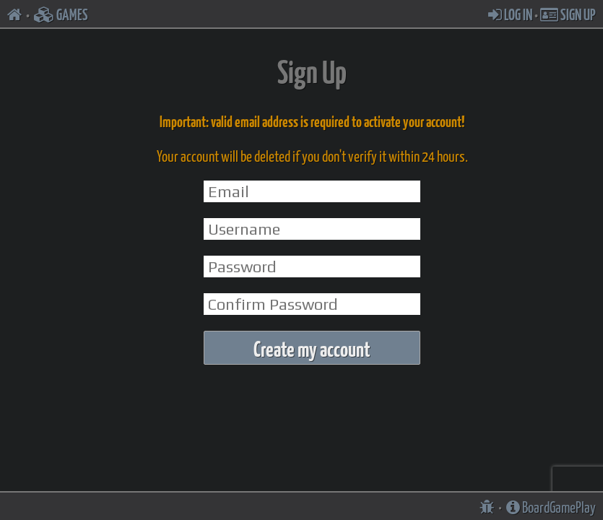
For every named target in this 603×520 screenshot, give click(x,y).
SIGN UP (568, 13)
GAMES (61, 13)
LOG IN (510, 13)
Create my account (311, 347)
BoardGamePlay (551, 506)
